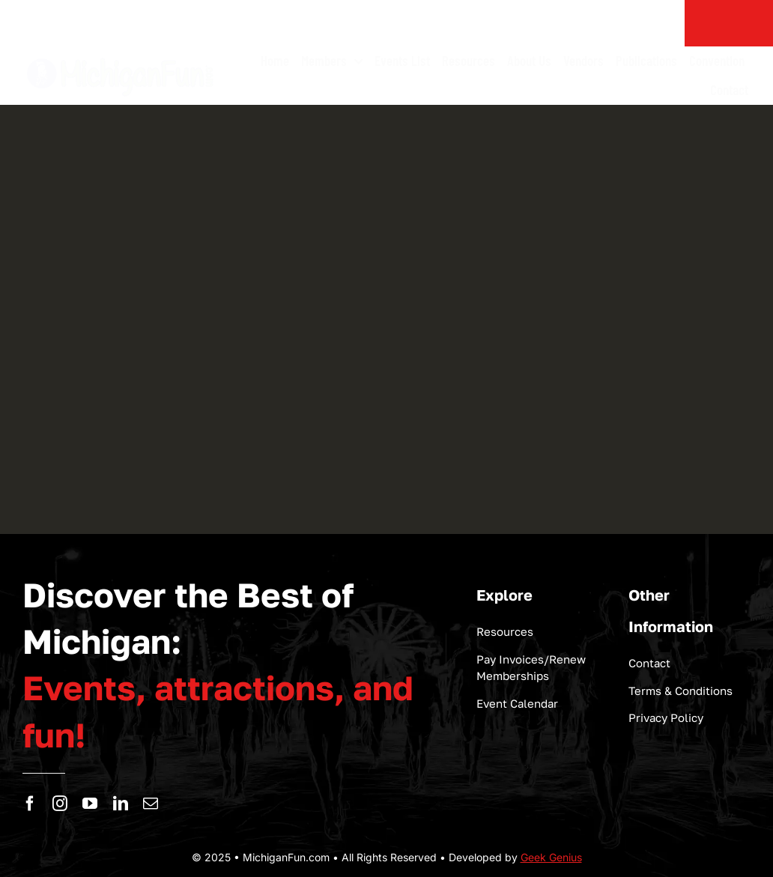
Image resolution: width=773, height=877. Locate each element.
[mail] (150, 803)
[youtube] (89, 803)
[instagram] (59, 803)
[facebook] (29, 803)
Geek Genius (551, 857)
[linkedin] (120, 803)
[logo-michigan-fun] (121, 56)
